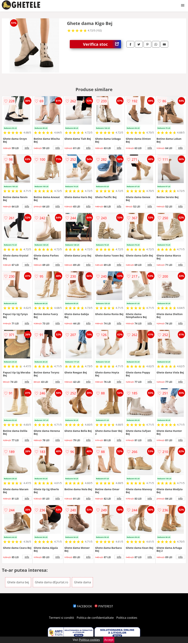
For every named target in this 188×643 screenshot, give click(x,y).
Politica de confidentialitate (95, 618)
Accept (108, 640)
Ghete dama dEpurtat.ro (51, 582)
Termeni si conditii (61, 618)
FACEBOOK (82, 606)
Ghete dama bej (18, 582)
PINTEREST (104, 606)
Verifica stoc (102, 44)
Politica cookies (126, 618)
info (27, 147)
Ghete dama (82, 582)
